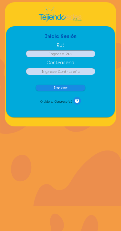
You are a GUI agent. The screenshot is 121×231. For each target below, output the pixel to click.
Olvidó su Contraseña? (56, 101)
